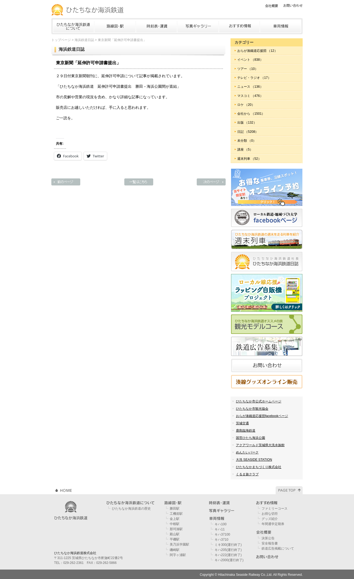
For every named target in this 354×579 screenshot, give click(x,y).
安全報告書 (270, 543)
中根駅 (174, 524)
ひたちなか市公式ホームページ (258, 401)
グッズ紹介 (270, 519)
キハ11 (220, 529)
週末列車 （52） (249, 159)
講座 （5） (245, 149)
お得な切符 (270, 514)
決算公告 (268, 538)
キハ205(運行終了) (228, 550)
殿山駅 (174, 534)
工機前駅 (176, 514)
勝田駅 (174, 508)
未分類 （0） (246, 141)
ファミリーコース (275, 508)
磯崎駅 (174, 550)
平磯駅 (174, 539)
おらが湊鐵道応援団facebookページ (262, 416)
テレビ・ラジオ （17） (254, 78)
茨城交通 (242, 423)
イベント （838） (250, 60)
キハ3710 (221, 539)
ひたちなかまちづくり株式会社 (258, 467)
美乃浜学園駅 (179, 544)
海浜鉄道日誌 (84, 40)
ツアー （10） (247, 69)
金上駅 (174, 519)
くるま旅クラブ (247, 474)
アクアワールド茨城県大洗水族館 (260, 445)
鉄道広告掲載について (278, 548)
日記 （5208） (247, 132)
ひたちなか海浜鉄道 (87, 9)
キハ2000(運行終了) (229, 560)
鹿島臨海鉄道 (245, 430)
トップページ (61, 40)
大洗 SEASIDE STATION (254, 460)
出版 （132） (247, 122)
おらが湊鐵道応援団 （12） (257, 51)
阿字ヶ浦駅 (178, 555)
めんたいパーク (247, 452)
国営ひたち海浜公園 (250, 438)
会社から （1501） (251, 114)
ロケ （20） (246, 105)
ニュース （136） (250, 87)
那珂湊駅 (176, 529)
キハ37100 (222, 534)
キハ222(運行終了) (228, 555)
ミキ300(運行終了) (228, 545)
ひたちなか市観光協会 (252, 409)
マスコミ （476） (250, 96)
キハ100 (220, 524)
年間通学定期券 (273, 524)
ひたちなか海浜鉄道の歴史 (131, 508)
